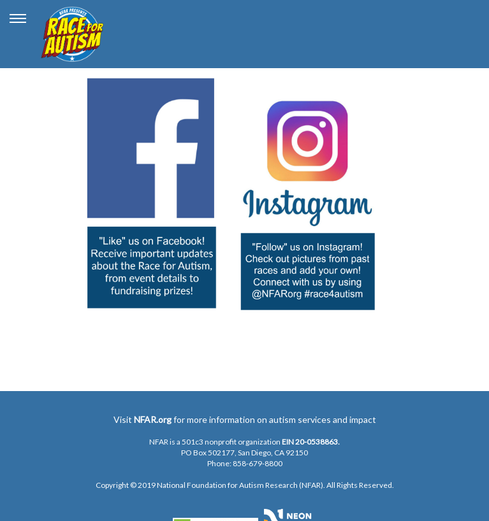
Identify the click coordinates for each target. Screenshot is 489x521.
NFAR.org (153, 419)
